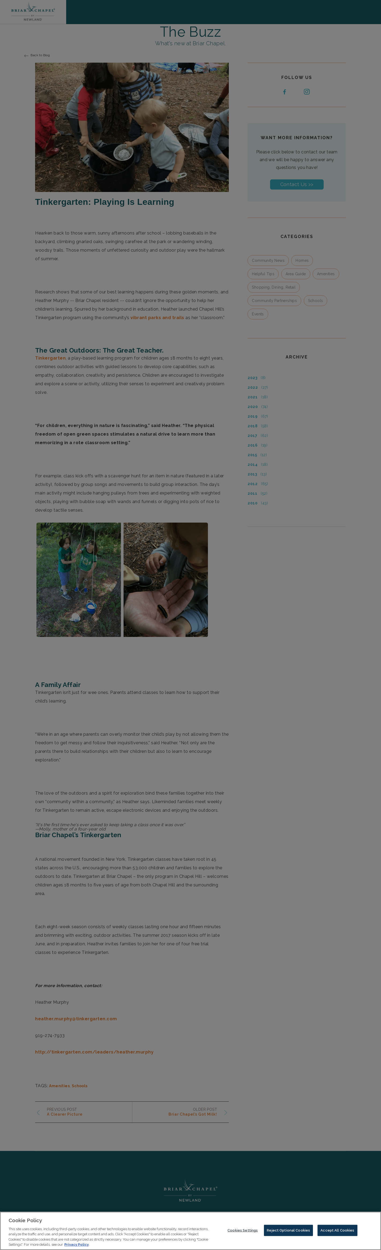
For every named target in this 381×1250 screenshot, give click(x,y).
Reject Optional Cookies (288, 1232)
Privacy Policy (76, 1246)
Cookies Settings (242, 1232)
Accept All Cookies (337, 1232)
